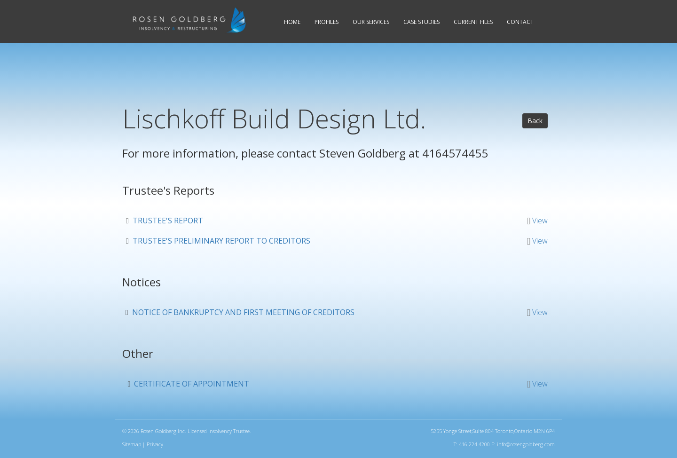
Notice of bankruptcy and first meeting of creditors (243, 312)
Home (292, 22)
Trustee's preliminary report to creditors (221, 241)
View (540, 220)
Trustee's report (168, 220)
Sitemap (131, 444)
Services (371, 22)
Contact (520, 22)
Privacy (155, 444)
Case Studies (421, 22)
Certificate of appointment (191, 384)
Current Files (473, 22)
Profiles (326, 22)
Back (535, 120)
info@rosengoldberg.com (526, 444)
